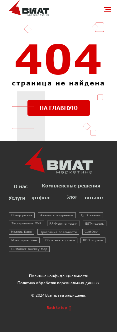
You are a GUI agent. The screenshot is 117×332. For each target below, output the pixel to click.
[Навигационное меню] (107, 9)
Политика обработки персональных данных (58, 282)
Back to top (58, 307)
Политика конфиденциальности (58, 275)
